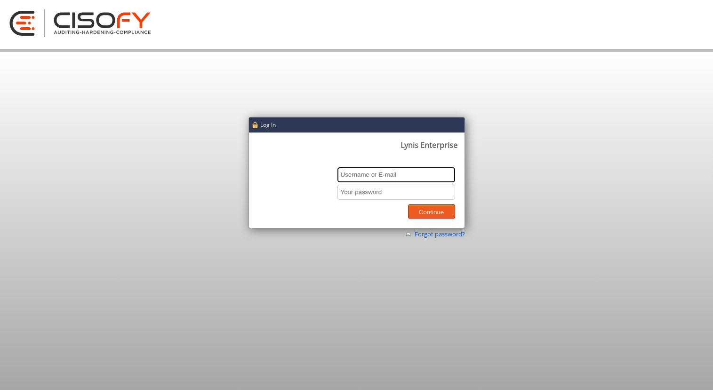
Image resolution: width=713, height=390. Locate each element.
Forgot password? (440, 234)
